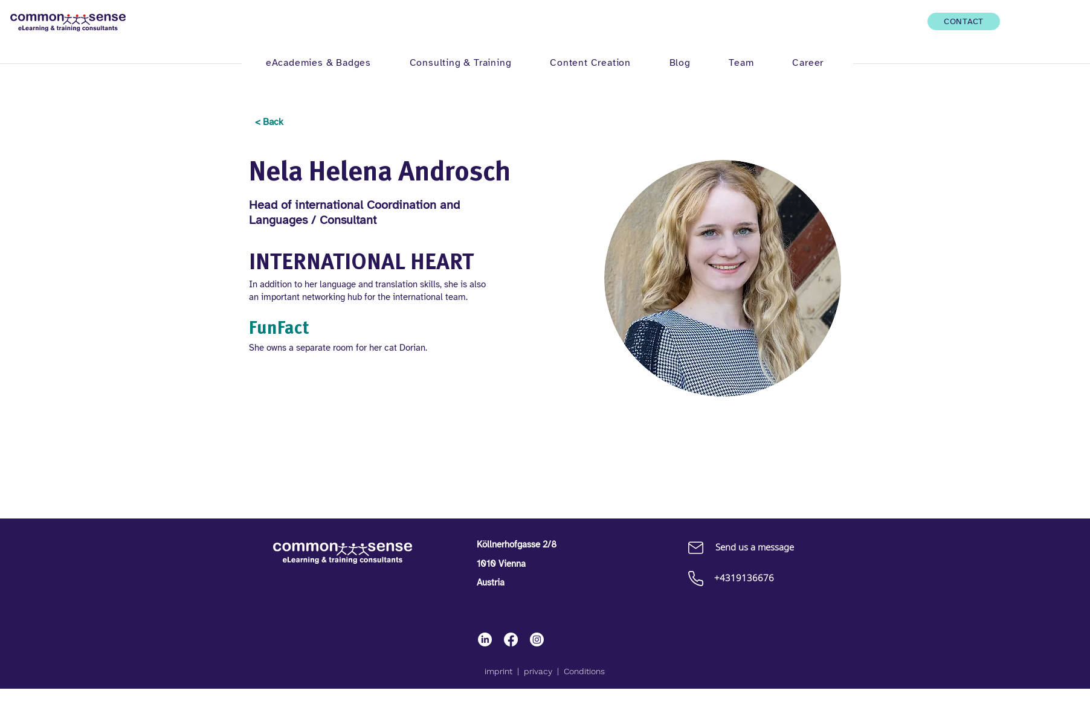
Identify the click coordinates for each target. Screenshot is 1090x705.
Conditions (584, 671)
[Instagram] (537, 639)
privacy (538, 671)
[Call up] (695, 578)
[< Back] (269, 122)
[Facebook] (511, 639)
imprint (498, 671)
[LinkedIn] (485, 639)
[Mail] (695, 547)
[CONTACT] (963, 21)
